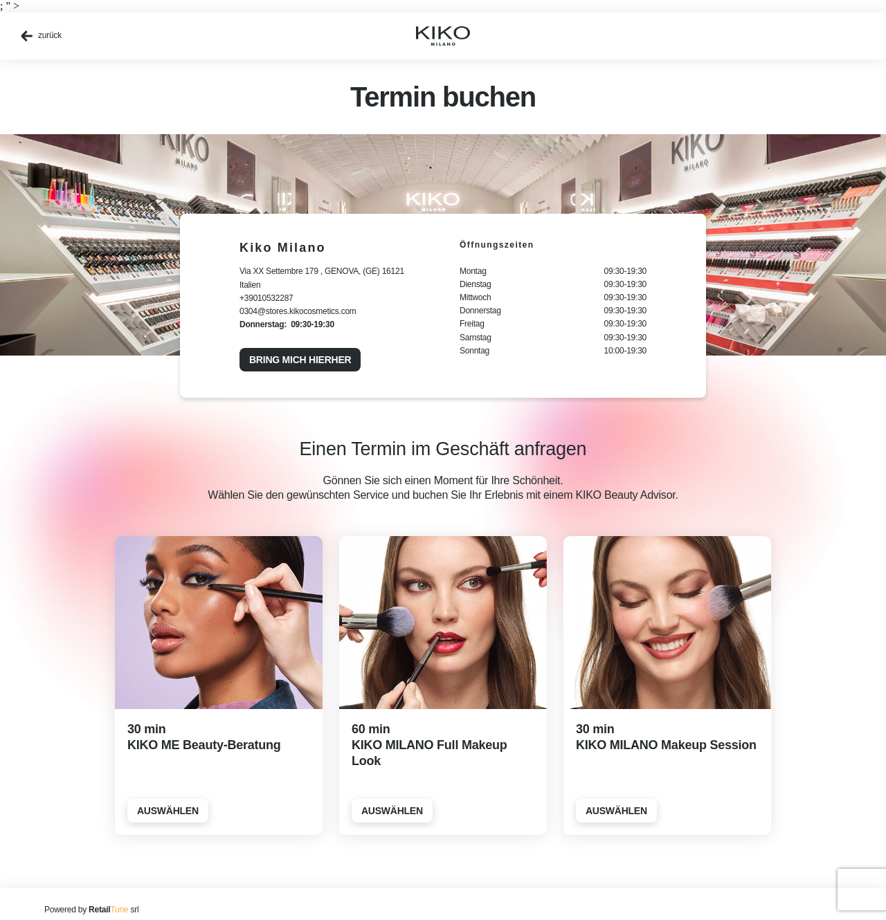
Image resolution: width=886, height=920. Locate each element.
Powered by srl (91, 909)
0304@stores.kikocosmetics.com (297, 311)
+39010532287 (266, 298)
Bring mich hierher (300, 359)
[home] (443, 36)
